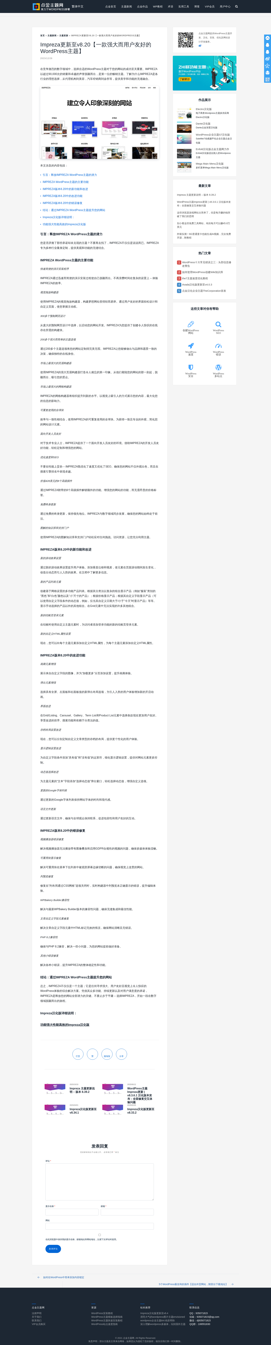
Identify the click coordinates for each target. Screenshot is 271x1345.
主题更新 (63, 35)
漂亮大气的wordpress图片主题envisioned (162, 1313)
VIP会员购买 (38, 1321)
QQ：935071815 (198, 1310)
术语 (170, 6)
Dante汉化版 (203, 123)
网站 (47, 1220)
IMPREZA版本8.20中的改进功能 (62, 195)
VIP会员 (210, 6)
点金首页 (110, 6)
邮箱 (103, 1206)
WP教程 (158, 6)
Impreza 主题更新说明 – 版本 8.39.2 (196, 194)
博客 (197, 6)
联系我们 (36, 1317)
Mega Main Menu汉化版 (210, 163)
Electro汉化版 (204, 109)
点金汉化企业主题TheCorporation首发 (204, 290)
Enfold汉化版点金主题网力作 (212, 149)
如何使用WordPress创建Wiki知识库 (202, 272)
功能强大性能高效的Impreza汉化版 (64, 224)
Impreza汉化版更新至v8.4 (154, 1310)
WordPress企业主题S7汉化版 (213, 134)
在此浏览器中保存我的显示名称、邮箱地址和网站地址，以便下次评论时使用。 (81, 1239)
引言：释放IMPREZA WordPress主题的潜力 (70, 174)
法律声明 (36, 1310)
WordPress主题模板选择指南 (107, 1313)
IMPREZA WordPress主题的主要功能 (66, 181)
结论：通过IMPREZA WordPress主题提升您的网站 (74, 210)
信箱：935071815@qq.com (204, 1313)
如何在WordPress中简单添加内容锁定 (62, 1279)
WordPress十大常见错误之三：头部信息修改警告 (206, 264)
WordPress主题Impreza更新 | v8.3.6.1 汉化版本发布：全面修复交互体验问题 (139, 1095)
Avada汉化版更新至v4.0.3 (197, 284)
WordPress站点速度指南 (104, 1321)
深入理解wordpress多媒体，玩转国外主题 (162, 1321)
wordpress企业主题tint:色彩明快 (157, 1317)
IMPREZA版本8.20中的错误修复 (62, 203)
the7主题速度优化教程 (195, 278)
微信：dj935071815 (200, 1317)
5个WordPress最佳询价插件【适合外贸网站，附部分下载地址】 (195, 1279)
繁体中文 (77, 6)
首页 (42, 35)
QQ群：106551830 (199, 1321)
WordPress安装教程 (102, 1310)
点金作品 (142, 6)
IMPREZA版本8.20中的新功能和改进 (65, 189)
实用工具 (183, 6)
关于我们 (36, 1313)
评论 (48, 1161)
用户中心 (225, 6)
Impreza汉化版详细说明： (59, 217)
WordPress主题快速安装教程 (107, 1317)
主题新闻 (126, 6)
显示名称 (50, 1206)
